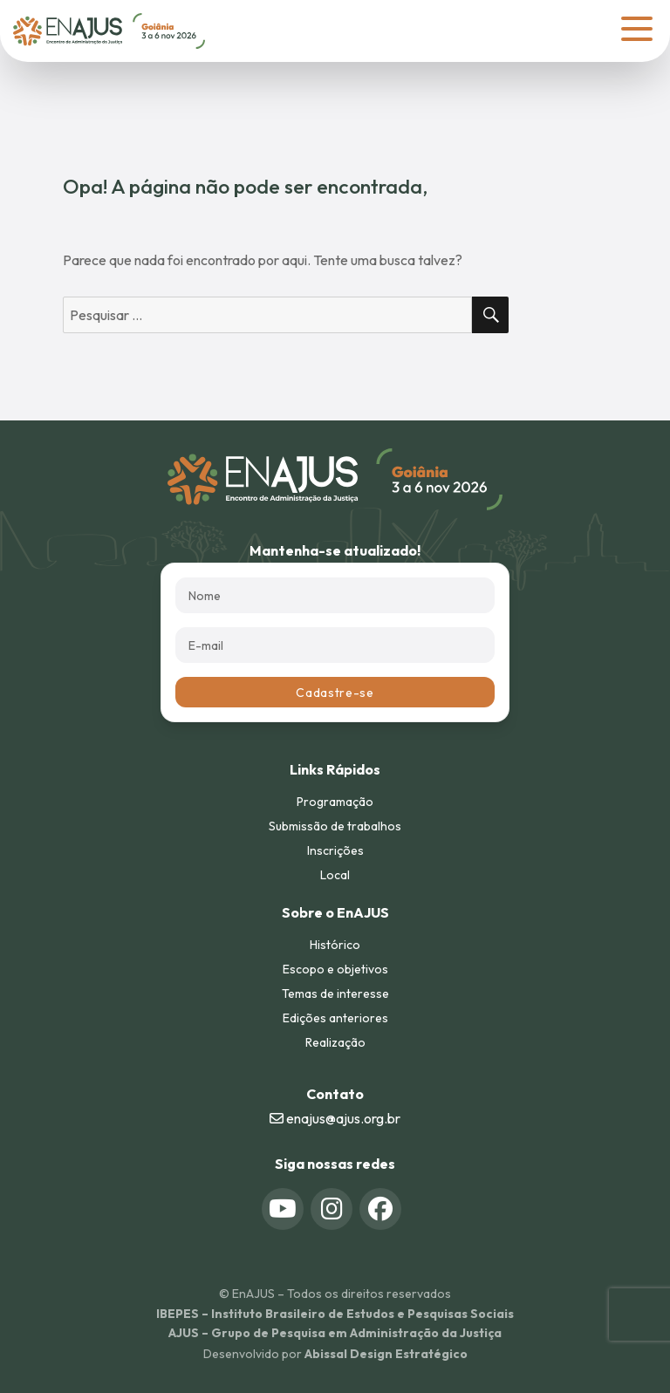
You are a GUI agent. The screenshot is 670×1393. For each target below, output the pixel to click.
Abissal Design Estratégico (386, 1354)
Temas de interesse (335, 993)
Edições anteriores (335, 1018)
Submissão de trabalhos (335, 826)
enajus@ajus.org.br (335, 1118)
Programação (335, 801)
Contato (335, 1094)
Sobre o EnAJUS (335, 912)
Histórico (335, 945)
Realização (335, 1042)
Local (335, 875)
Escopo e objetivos (335, 969)
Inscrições (335, 850)
